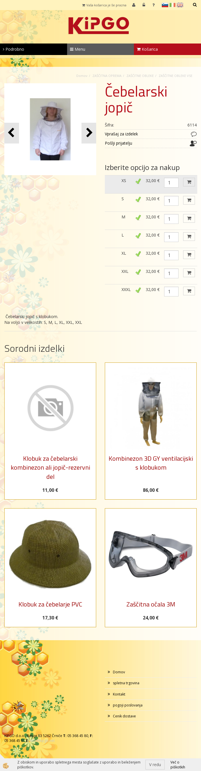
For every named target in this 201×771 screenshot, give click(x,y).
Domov (82, 75)
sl (165, 5)
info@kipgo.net (42, 740)
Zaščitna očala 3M (150, 604)
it (172, 5)
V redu (155, 764)
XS (124, 180)
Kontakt (119, 694)
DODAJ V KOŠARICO (189, 182)
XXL (125, 271)
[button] (88, 133)
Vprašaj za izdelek (121, 134)
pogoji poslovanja (128, 705)
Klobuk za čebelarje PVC (50, 604)
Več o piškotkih (177, 765)
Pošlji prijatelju (118, 143)
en (180, 5)
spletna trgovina (126, 683)
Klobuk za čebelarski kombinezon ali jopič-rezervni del (50, 467)
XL (124, 253)
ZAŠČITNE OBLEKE (140, 75)
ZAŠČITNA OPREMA (107, 75)
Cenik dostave (124, 716)
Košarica (147, 49)
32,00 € (153, 180)
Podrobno (13, 49)
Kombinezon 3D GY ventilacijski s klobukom (151, 462)
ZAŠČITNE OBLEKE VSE (175, 75)
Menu (77, 49)
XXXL (126, 289)
